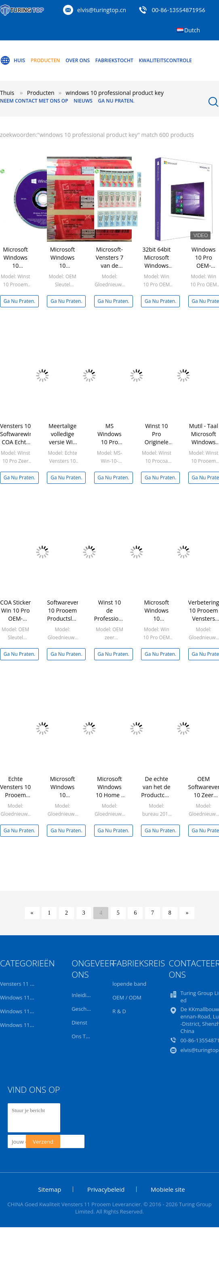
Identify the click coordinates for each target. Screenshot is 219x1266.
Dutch (192, 30)
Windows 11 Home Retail (30, 1025)
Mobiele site (168, 1189)
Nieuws (83, 100)
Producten (45, 60)
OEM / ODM (126, 997)
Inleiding (82, 995)
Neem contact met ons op (34, 100)
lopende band (129, 983)
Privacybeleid (105, 1189)
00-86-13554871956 (178, 9)
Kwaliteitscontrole (165, 60)
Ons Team (84, 1036)
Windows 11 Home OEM (29, 1011)
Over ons (77, 60)
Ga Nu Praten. (116, 100)
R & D (119, 1011)
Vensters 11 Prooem (24, 983)
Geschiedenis (88, 1008)
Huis (12, 60)
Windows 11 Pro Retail (27, 997)
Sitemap (49, 1189)
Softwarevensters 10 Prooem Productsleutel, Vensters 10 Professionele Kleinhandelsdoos (70, 622)
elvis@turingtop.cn (101, 10)
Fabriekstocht (114, 60)
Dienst (79, 1022)
